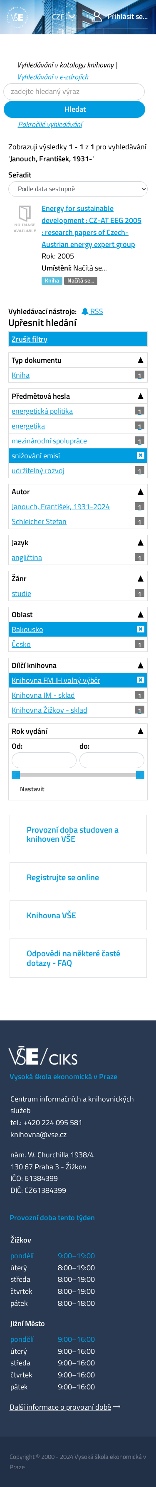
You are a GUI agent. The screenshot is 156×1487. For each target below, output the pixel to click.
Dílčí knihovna (34, 665)
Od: (17, 746)
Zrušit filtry (29, 339)
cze (59, 16)
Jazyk (20, 542)
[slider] (16, 775)
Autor (21, 491)
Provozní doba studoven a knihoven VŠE (73, 834)
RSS (92, 311)
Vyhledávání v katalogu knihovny (65, 64)
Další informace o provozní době (60, 1407)
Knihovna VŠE (51, 915)
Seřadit (19, 174)
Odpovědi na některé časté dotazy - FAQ (73, 958)
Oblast (22, 614)
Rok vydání (29, 731)
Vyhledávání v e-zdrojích (52, 76)
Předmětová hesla (41, 396)
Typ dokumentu (37, 360)
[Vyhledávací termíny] (74, 91)
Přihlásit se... (120, 16)
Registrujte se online (63, 877)
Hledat (74, 109)
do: (84, 746)
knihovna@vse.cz (38, 1134)
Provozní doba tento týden (52, 1217)
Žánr (19, 578)
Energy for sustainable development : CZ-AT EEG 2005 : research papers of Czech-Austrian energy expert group (91, 226)
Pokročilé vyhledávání (50, 124)
